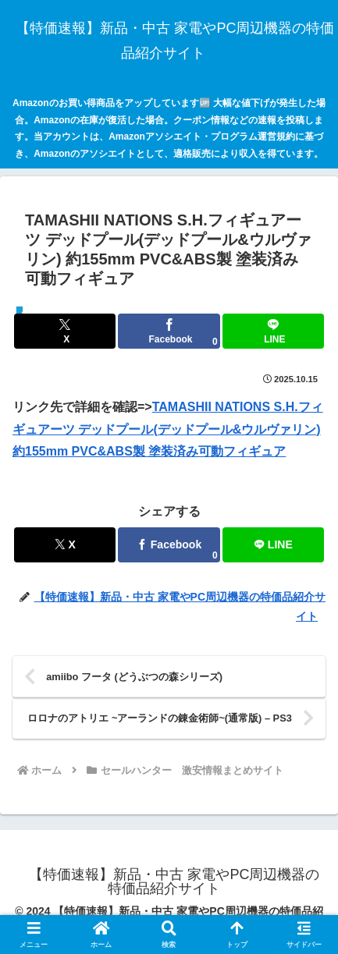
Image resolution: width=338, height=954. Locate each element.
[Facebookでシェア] (168, 331)
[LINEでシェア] (273, 331)
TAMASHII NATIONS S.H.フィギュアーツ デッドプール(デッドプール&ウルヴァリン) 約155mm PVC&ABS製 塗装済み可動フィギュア (167, 429)
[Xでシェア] (65, 331)
